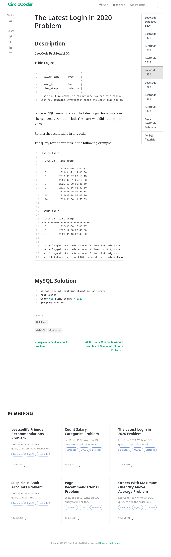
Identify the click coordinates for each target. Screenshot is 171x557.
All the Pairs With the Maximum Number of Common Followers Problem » (104, 346)
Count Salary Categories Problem (82, 431)
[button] (119, 5)
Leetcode (43, 454)
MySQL (30, 454)
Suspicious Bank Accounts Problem (27, 484)
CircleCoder (20, 4)
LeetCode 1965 (150, 97)
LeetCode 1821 (150, 35)
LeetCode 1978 (150, 109)
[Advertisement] (85, 379)
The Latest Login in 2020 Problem (134, 431)
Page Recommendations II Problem (83, 487)
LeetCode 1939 (150, 84)
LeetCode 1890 (150, 72)
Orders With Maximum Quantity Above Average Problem (137, 487)
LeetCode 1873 (150, 60)
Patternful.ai (115, 543)
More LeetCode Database (150, 123)
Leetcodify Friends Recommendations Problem (27, 433)
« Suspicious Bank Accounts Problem (51, 344)
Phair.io (103, 543)
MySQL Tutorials (150, 137)
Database (41, 322)
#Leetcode (55, 330)
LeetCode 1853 (150, 48)
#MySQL (40, 330)
